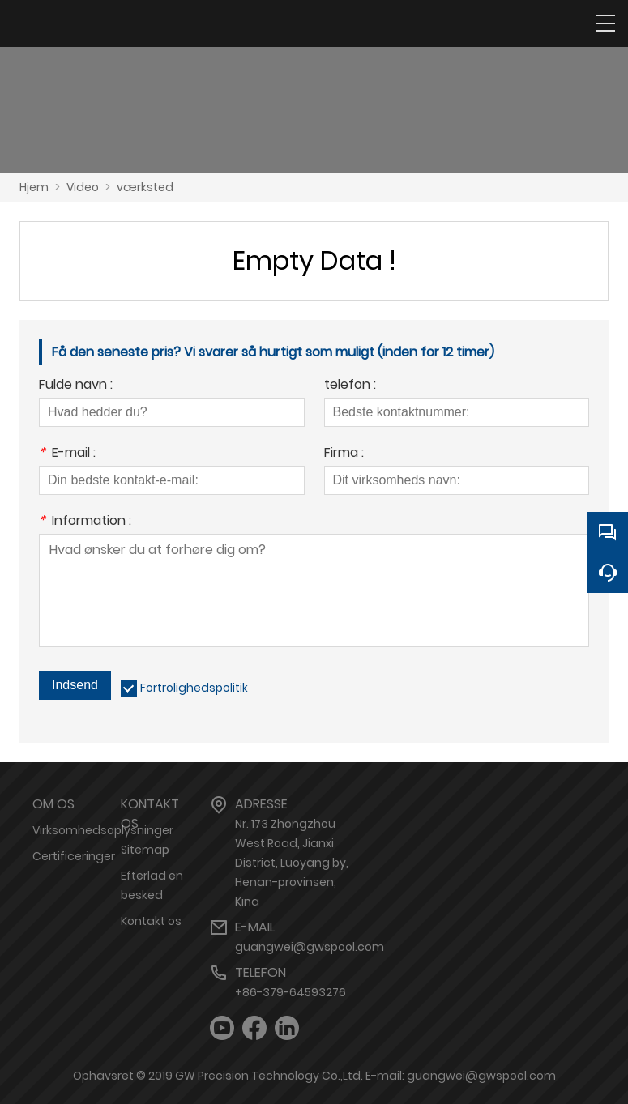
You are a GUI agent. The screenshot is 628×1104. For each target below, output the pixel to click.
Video (82, 187)
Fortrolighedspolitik (194, 688)
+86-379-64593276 (290, 992)
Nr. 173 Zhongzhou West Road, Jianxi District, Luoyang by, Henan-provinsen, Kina (291, 863)
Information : (85, 522)
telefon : (350, 386)
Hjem (34, 187)
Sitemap (145, 850)
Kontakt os (151, 921)
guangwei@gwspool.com (309, 947)
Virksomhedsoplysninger (102, 830)
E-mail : (67, 454)
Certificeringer (73, 856)
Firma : (344, 454)
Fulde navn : (76, 386)
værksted (145, 187)
